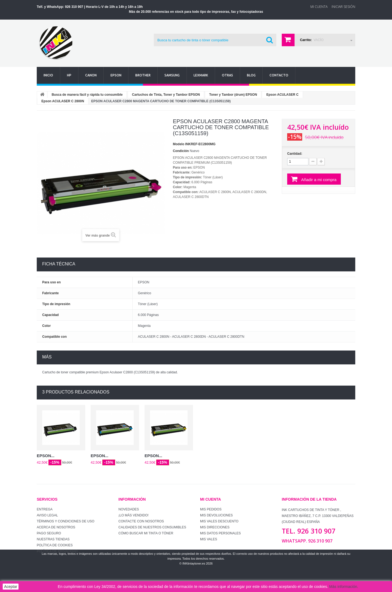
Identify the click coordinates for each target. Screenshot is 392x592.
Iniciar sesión (343, 6)
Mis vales (208, 539)
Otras (227, 75)
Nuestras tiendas (53, 539)
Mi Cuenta (318, 6)
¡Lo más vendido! (133, 515)
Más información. (343, 586)
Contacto (279, 75)
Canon (91, 75)
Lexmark (201, 75)
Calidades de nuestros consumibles (152, 527)
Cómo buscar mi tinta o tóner (145, 533)
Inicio (48, 75)
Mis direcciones (214, 527)
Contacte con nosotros (141, 521)
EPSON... (45, 455)
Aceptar (10, 586)
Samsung (172, 75)
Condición (181, 151)
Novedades (128, 509)
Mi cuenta (210, 499)
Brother (143, 75)
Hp (69, 75)
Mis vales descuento (219, 521)
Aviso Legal (47, 515)
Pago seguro (49, 533)
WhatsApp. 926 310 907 (307, 541)
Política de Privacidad (57, 551)
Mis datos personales (220, 533)
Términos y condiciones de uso (65, 521)
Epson (116, 75)
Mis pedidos (211, 509)
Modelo (178, 144)
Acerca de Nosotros (56, 527)
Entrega (45, 509)
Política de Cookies (55, 545)
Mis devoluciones (216, 515)
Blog (251, 75)
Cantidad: (294, 154)
